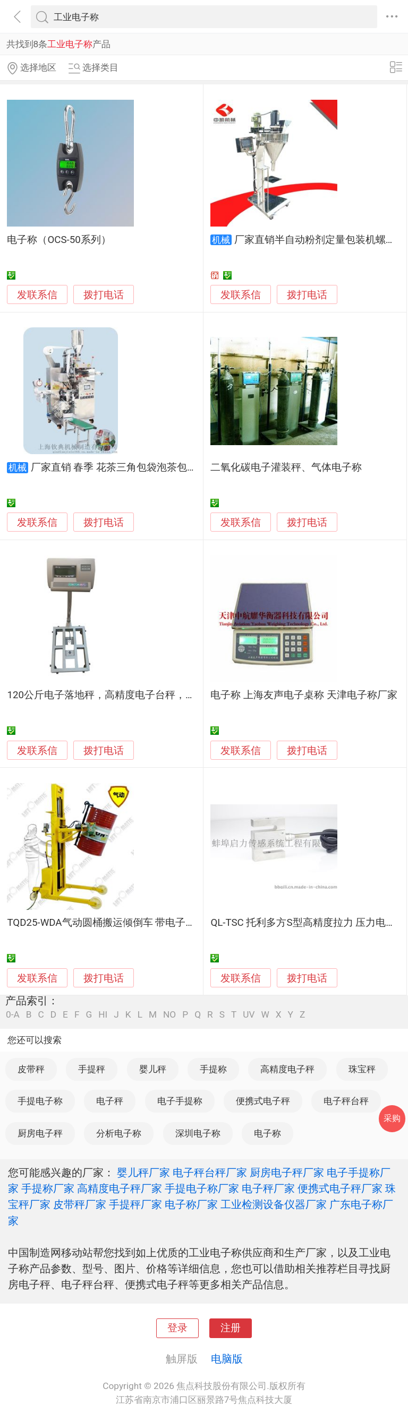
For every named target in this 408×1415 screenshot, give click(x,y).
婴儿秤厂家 (143, 1172)
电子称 (267, 1133)
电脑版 (227, 1358)
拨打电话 (103, 294)
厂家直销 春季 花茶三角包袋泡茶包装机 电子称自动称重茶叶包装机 (181, 467)
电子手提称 (179, 1101)
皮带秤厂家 (79, 1204)
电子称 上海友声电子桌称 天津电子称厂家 (303, 695)
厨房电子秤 (40, 1133)
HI (102, 1014)
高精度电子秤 (287, 1069)
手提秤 (91, 1069)
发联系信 (37, 295)
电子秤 (109, 1101)
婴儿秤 (152, 1069)
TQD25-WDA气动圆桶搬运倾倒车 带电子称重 (106, 922)
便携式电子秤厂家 (340, 1188)
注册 (230, 1328)
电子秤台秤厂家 (210, 1172)
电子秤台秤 (346, 1101)
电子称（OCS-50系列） (58, 240)
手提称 (213, 1069)
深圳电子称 (197, 1133)
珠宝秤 (362, 1069)
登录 (177, 1328)
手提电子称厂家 (202, 1188)
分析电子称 (118, 1133)
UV (248, 1014)
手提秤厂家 (135, 1204)
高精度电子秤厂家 (119, 1188)
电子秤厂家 (268, 1188)
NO (169, 1014)
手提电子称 (40, 1101)
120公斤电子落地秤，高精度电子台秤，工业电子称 (121, 695)
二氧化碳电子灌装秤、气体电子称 (286, 467)
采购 (392, 1118)
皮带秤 (31, 1069)
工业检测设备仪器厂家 (273, 1204)
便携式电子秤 (263, 1101)
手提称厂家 (47, 1188)
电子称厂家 (191, 1204)
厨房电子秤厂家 (287, 1172)
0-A (13, 1014)
